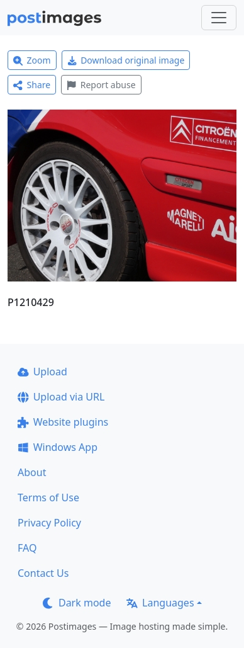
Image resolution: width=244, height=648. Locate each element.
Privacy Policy (49, 523)
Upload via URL (61, 397)
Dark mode (77, 603)
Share (31, 85)
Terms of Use (48, 497)
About (32, 472)
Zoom (32, 60)
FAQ (27, 548)
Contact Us (43, 573)
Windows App (57, 447)
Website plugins (63, 422)
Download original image (126, 60)
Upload (42, 371)
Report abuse (101, 85)
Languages (160, 603)
